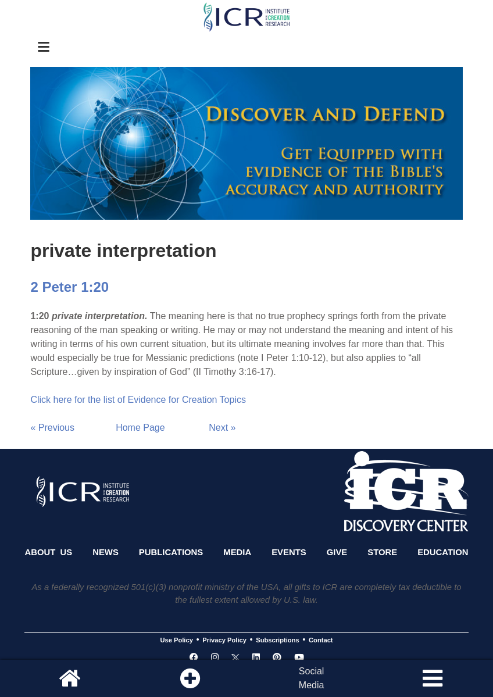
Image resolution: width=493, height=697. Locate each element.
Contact (321, 640)
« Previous (52, 428)
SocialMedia (311, 678)
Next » (222, 428)
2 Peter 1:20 (69, 287)
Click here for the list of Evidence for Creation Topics (138, 400)
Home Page (140, 428)
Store (382, 552)
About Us (48, 552)
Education (442, 552)
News (105, 552)
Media (237, 552)
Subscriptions (277, 640)
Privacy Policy (224, 640)
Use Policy (176, 640)
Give (337, 552)
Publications (171, 552)
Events (288, 552)
